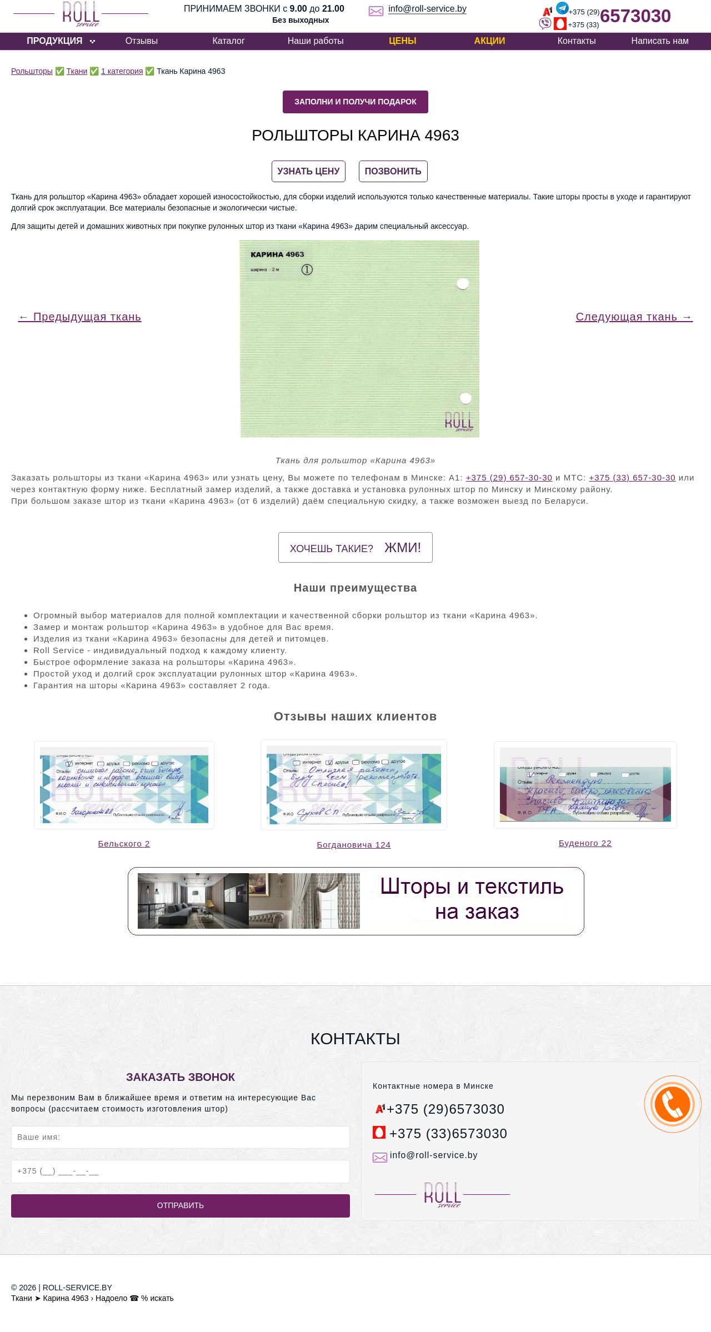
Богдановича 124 (353, 844)
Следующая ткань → (634, 317)
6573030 (635, 16)
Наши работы (316, 41)
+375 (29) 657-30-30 (509, 477)
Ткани (77, 71)
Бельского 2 (124, 843)
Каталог (229, 41)
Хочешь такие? (355, 547)
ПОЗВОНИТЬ (393, 171)
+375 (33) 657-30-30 (632, 477)
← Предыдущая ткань (79, 317)
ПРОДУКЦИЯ (54, 41)
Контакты (577, 41)
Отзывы (142, 41)
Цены (403, 41)
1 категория (122, 71)
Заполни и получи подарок (355, 101)
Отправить (180, 1205)
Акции (489, 41)
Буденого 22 (585, 843)
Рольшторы (32, 71)
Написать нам (660, 41)
